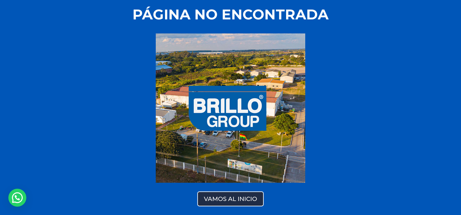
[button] (17, 198)
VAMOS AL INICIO (230, 198)
